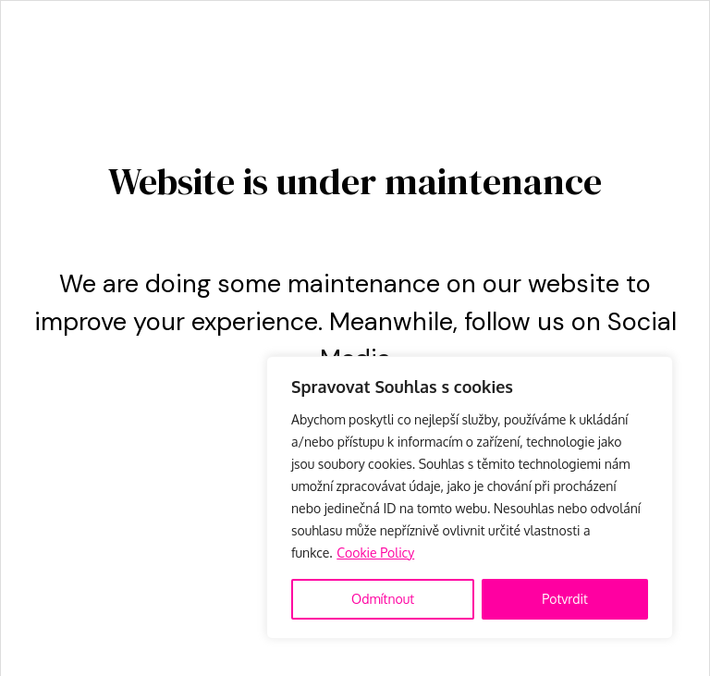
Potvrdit (565, 599)
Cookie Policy (375, 552)
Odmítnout (382, 599)
